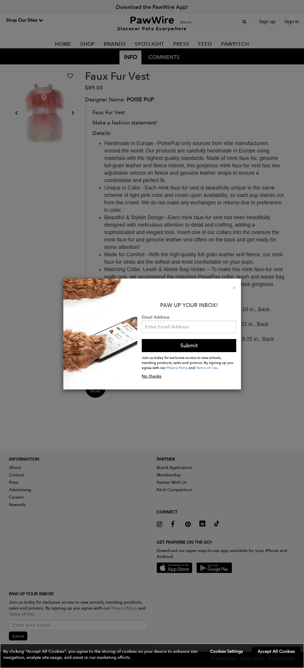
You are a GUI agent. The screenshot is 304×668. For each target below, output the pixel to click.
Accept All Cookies (276, 651)
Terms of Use (206, 367)
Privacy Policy (177, 367)
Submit (189, 345)
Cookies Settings (226, 651)
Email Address (155, 317)
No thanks (151, 376)
